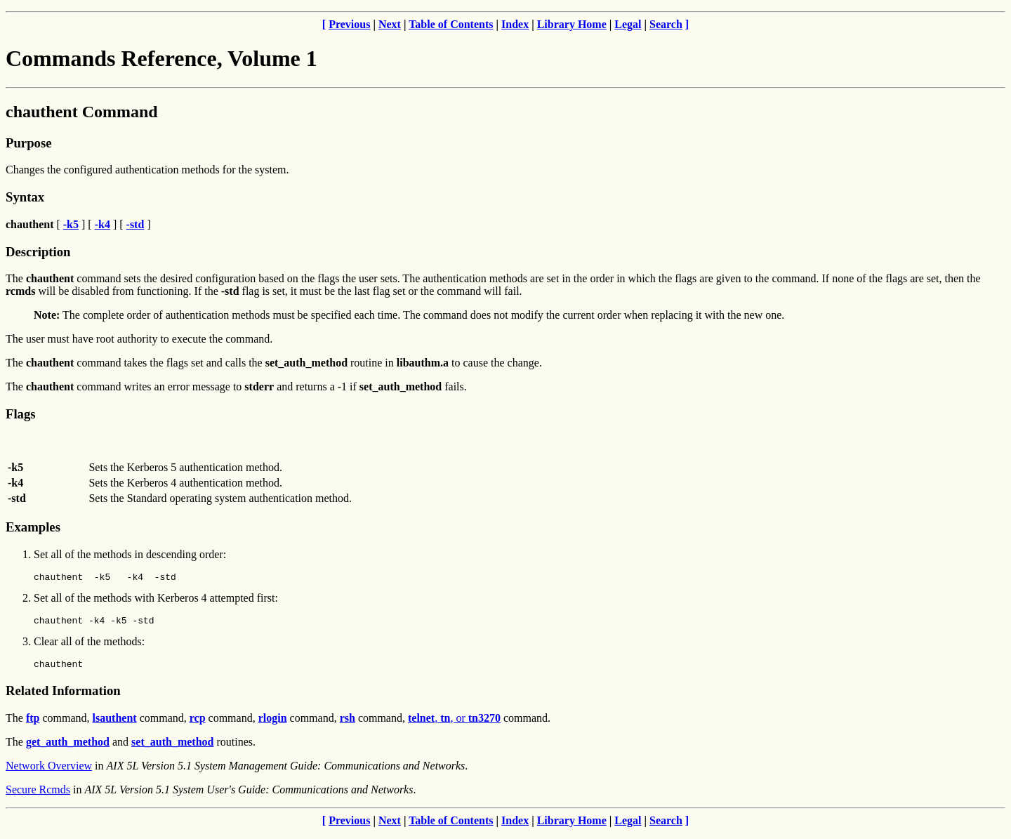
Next (389, 24)
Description (38, 251)
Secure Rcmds (38, 796)
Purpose (28, 143)
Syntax (25, 197)
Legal (627, 24)
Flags (21, 414)
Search (665, 24)
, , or (454, 724)
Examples (33, 527)
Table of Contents (451, 24)
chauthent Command (82, 112)
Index (515, 24)
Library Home (572, 24)
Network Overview (49, 772)
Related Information (63, 696)
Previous (349, 24)
